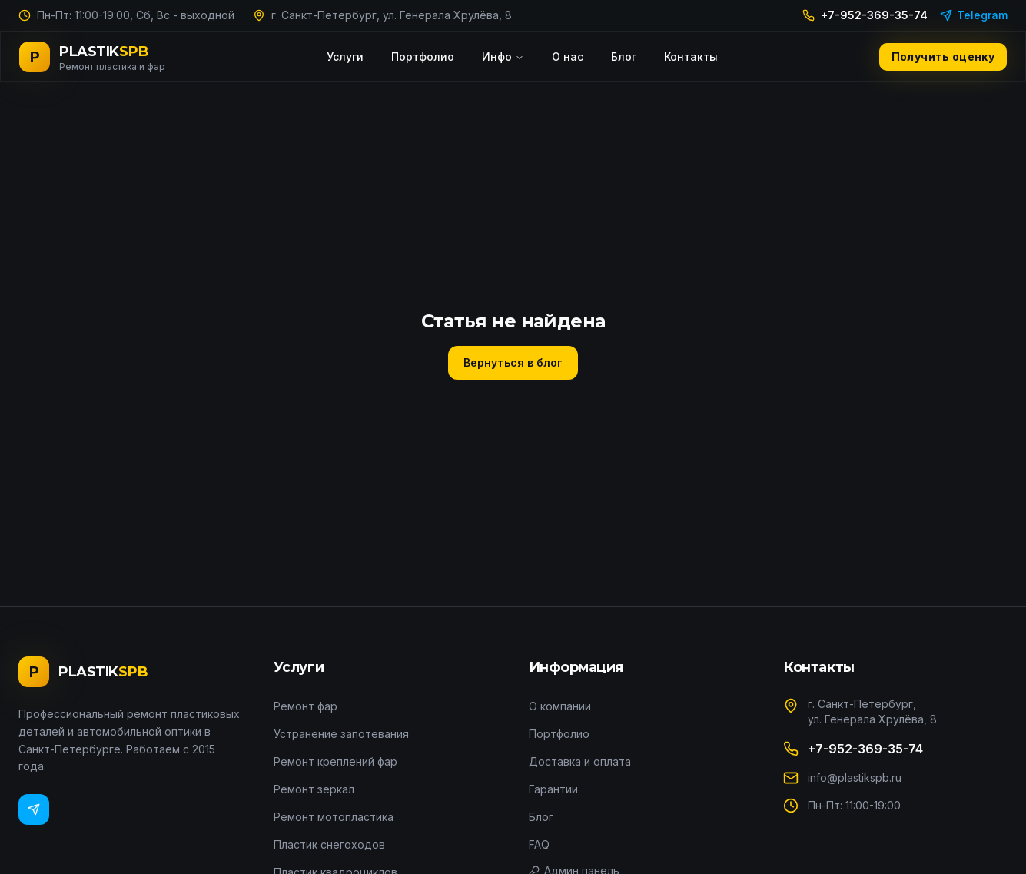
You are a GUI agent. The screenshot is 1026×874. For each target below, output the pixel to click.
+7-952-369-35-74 (865, 15)
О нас (567, 56)
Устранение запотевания (341, 733)
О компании (560, 706)
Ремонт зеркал (314, 789)
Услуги (345, 56)
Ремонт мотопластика (333, 816)
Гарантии (553, 789)
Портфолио (422, 56)
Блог (623, 56)
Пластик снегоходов (329, 844)
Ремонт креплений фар (335, 761)
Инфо (503, 56)
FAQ (539, 844)
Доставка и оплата (580, 761)
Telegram (974, 15)
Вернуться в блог (513, 362)
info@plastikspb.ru (854, 777)
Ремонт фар (305, 706)
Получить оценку (943, 56)
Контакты (691, 56)
